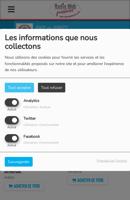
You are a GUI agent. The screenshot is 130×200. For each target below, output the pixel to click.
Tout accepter (19, 87)
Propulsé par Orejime (112, 160)
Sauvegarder (19, 161)
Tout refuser (51, 87)
